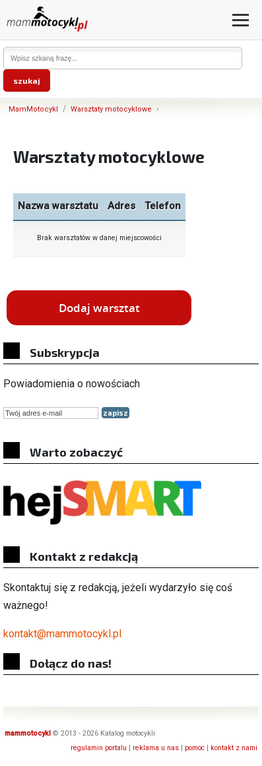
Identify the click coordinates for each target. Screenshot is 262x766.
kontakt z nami (234, 748)
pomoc (195, 748)
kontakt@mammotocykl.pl (62, 633)
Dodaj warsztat (99, 307)
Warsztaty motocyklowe (111, 109)
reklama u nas (156, 748)
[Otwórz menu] (240, 20)
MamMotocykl (33, 109)
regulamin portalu (99, 748)
